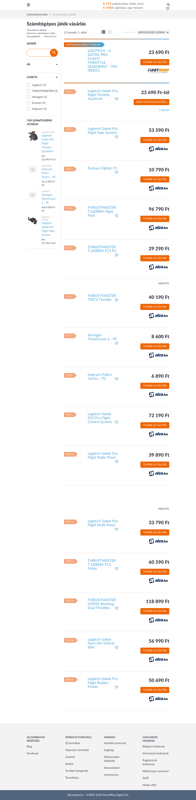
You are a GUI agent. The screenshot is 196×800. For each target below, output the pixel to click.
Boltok (69, 764)
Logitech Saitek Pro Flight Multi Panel (103, 523)
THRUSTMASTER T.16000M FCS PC (102, 249)
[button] (166, 9)
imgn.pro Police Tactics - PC (100, 377)
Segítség (109, 750)
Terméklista (72, 777)
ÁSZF (146, 778)
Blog (29, 746)
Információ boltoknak (156, 753)
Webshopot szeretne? (156, 771)
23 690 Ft (159, 52)
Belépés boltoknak (154, 746)
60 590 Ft (159, 562)
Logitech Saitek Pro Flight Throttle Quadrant (103, 95)
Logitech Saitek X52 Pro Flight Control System (100, 418)
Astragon (37, 97)
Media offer (150, 785)
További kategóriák (76, 771)
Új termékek (72, 743)
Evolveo (37, 103)
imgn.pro (37, 109)
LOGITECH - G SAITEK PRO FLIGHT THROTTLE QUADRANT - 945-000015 (103, 60)
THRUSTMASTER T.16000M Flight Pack (102, 211)
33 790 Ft (159, 522)
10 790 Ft (159, 170)
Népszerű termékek (77, 750)
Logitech (37, 85)
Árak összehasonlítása (151, 102)
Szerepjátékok (33, 36)
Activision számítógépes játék (41, 33)
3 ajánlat (164, 110)
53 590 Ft (159, 130)
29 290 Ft (159, 249)
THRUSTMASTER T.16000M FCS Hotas (102, 564)
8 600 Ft (160, 336)
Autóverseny (50, 36)
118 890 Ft (157, 601)
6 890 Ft (160, 376)
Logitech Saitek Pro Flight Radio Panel (103, 455)
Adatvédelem (112, 768)
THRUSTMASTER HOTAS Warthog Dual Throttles (102, 604)
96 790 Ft (159, 209)
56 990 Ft (159, 641)
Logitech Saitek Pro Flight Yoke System (103, 131)
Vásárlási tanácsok (115, 743)
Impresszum (111, 775)
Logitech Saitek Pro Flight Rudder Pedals (103, 683)
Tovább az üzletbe (155, 62)
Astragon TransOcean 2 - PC (102, 337)
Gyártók (70, 757)
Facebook (32, 753)
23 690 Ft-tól (155, 92)
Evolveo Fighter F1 (102, 168)
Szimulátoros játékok (37, 30)
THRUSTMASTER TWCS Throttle (102, 298)
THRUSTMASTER (43, 91)
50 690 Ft (159, 680)
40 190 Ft (159, 297)
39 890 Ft (159, 455)
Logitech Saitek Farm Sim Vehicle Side (101, 643)
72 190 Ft (159, 415)
